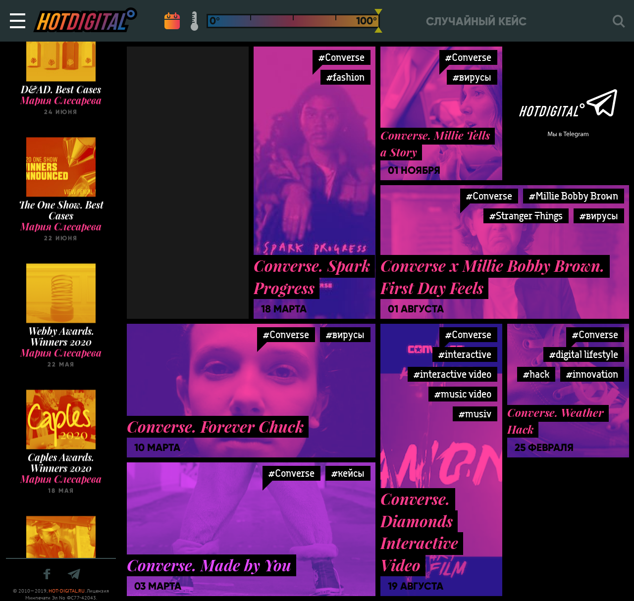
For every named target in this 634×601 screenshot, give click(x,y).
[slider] (378, 21)
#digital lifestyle (583, 354)
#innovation (592, 374)
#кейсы (348, 473)
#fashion (345, 77)
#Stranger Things (526, 215)
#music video (462, 394)
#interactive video (452, 374)
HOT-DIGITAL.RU (67, 591)
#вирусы (472, 77)
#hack (536, 374)
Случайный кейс (476, 21)
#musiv (475, 413)
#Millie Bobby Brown (573, 195)
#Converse (341, 57)
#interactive (464, 354)
